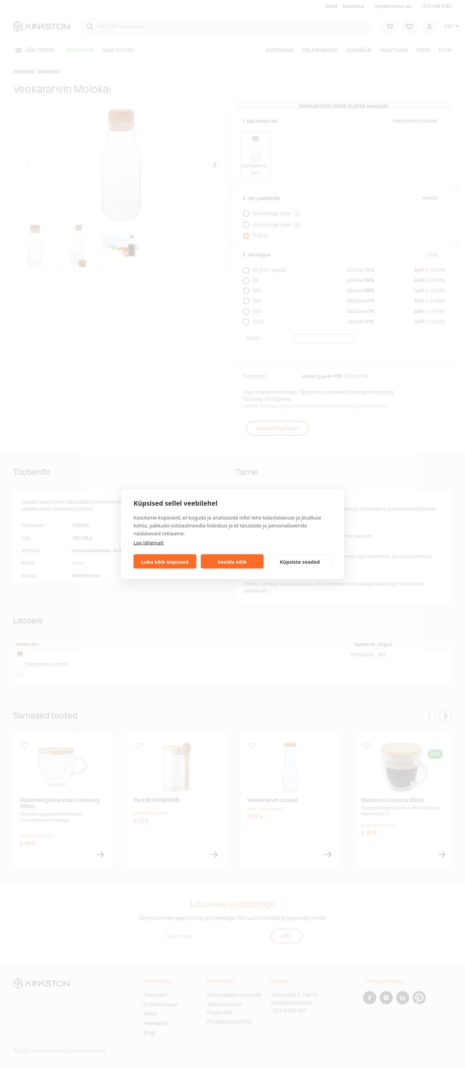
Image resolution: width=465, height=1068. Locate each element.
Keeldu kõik (232, 561)
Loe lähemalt (149, 542)
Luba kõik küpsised (164, 561)
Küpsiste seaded (300, 561)
